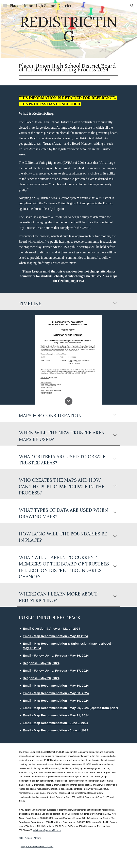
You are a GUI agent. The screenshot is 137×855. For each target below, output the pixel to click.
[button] (5, 5)
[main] (68, 29)
